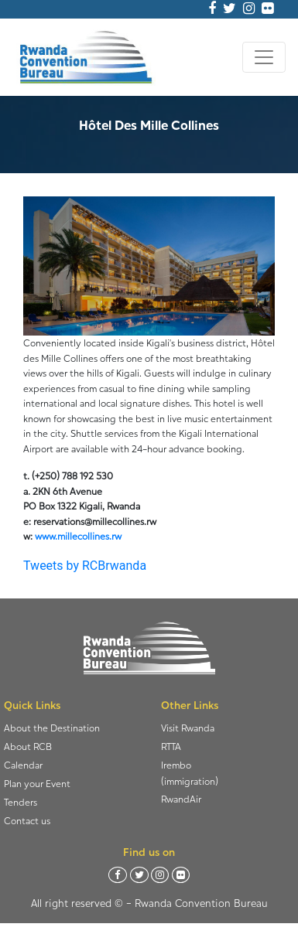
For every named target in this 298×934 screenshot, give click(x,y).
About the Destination (52, 728)
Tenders (20, 802)
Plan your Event (37, 783)
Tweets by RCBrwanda (84, 565)
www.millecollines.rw (78, 536)
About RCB (28, 746)
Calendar (23, 765)
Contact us (27, 821)
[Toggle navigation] (264, 57)
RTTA (171, 746)
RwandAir (181, 799)
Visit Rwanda (187, 728)
